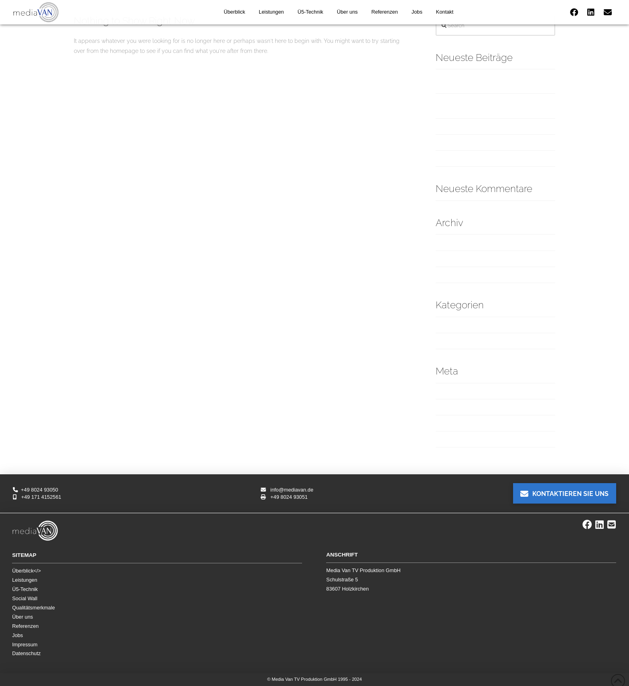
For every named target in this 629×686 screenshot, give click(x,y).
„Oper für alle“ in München (470, 126)
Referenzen (25, 626)
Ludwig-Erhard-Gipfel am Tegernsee (484, 142)
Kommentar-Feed (458, 423)
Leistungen (24, 580)
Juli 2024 (447, 258)
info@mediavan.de (287, 490)
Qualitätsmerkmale (33, 608)
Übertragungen (456, 341)
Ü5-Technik (25, 589)
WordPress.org (455, 439)
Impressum (24, 644)
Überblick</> (26, 571)
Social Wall (24, 598)
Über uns (22, 617)
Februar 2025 (453, 242)
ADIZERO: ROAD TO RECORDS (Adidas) (487, 158)
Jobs (17, 635)
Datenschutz (26, 653)
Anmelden (449, 391)
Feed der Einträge (459, 407)
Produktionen (453, 325)
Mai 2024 (447, 274)
